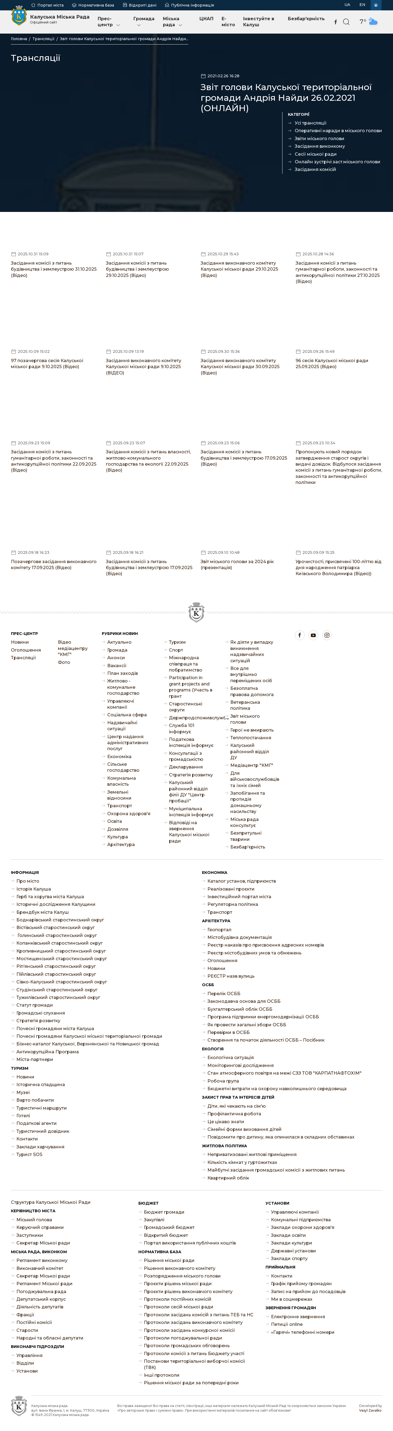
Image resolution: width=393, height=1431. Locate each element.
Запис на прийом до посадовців (308, 1291)
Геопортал (219, 929)
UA (347, 4)
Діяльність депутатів (39, 1306)
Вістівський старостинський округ (55, 927)
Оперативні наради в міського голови (338, 130)
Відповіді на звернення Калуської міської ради (189, 832)
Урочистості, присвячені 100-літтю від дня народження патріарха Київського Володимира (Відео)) (339, 567)
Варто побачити (35, 1100)
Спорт (176, 650)
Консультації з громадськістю (186, 756)
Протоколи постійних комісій (178, 1299)
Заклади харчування (40, 1146)
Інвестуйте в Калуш (258, 21)
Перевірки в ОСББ (228, 1032)
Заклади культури (291, 1243)
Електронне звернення (298, 1316)
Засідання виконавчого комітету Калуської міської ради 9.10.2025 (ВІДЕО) (143, 367)
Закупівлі (154, 1219)
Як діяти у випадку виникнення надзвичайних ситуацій (251, 651)
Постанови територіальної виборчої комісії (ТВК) (194, 1364)
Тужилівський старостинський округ (58, 997)
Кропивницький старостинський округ (61, 951)
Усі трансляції (311, 123)
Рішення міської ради (169, 1260)
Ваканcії (117, 665)
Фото (64, 662)
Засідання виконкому (320, 146)
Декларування (186, 767)
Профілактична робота (234, 1113)
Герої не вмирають (252, 730)
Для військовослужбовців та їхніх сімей (253, 779)
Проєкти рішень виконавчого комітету (188, 1291)
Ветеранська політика (245, 705)
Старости (27, 1330)
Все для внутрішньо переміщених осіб (251, 674)
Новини (20, 642)
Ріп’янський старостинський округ (56, 966)
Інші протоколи (162, 1375)
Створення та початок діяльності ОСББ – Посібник (265, 1040)
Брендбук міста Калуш (42, 912)
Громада (143, 22)
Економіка (119, 756)
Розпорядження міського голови (182, 1276)
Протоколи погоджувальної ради (183, 1338)
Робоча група (223, 1081)
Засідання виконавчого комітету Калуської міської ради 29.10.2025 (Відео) (239, 269)
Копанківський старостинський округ (59, 943)
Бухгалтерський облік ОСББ (239, 1009)
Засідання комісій (315, 169)
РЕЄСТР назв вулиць (231, 976)
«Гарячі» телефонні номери (303, 1332)
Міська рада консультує (244, 822)
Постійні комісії (34, 1322)
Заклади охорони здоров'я (302, 1227)
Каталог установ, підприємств (241, 881)
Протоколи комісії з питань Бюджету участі (194, 1353)
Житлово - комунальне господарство (123, 687)
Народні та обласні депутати (50, 1338)
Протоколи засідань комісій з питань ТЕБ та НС (199, 1314)
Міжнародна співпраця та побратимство (185, 664)
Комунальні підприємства (301, 1219)
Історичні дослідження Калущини (56, 904)
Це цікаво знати (225, 1121)
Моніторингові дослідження (240, 1065)
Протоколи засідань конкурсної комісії (189, 1330)
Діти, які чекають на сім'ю (236, 1106)
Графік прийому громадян (301, 1283)
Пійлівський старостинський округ (56, 974)
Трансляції (43, 38)
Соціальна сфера (127, 714)
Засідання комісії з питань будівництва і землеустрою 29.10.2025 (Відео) (137, 269)
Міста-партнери (34, 1059)
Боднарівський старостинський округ (60, 920)
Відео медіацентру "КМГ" (73, 648)
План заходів (122, 673)
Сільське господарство (123, 767)
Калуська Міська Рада (60, 19)
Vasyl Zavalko (370, 1410)
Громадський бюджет (169, 1227)
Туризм (177, 642)
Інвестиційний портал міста (239, 896)
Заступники (29, 1235)
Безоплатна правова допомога (252, 691)
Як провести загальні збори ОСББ (246, 1024)
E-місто (228, 21)
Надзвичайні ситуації (122, 725)
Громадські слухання (40, 1013)
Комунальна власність (121, 781)
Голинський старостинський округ (56, 935)
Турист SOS (29, 1154)
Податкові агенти (36, 1123)
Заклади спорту (289, 1258)
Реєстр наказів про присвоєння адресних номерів (265, 945)
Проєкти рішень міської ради (178, 1283)
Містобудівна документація (239, 937)
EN (362, 4)
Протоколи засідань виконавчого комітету (193, 1322)
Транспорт (119, 805)
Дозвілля (117, 829)
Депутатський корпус (41, 1299)
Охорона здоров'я (128, 813)
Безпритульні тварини (245, 836)
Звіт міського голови (245, 719)
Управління (29, 1355)
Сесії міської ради (316, 154)
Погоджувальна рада (41, 1291)
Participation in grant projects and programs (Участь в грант (190, 687)
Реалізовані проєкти (231, 889)
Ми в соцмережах (291, 1299)
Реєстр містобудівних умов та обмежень (254, 953)
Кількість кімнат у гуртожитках (242, 1162)
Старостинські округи (185, 706)
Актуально (119, 642)
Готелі (23, 1115)
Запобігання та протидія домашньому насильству (247, 802)
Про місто (27, 881)
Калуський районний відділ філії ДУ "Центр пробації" (188, 791)
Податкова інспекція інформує (191, 742)
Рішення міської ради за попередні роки (191, 1382)
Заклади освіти (288, 1235)
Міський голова (34, 1219)
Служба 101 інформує (181, 728)
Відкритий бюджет (166, 1235)
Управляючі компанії (120, 704)
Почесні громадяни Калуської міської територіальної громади (89, 1036)
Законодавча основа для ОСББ (244, 1001)
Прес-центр (109, 22)
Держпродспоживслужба (191, 717)
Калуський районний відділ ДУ (249, 751)
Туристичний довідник (42, 1131)
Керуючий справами (40, 1227)
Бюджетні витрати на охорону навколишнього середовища (277, 1088)
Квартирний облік (228, 1178)
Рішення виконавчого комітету (179, 1268)
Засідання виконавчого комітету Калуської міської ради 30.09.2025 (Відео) (240, 367)
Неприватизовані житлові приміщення (252, 1154)
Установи (27, 1371)
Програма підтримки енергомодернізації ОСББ (263, 1016)
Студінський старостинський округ (56, 989)
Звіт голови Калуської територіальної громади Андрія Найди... (124, 38)
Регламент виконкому (41, 1260)
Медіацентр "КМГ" (251, 765)
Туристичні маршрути (41, 1108)
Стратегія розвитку (191, 774)
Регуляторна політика (232, 904)
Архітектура (121, 844)
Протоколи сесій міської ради (178, 1306)
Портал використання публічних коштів (190, 1243)
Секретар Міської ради (43, 1243)
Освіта (114, 821)
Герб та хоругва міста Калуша (50, 896)
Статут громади (34, 1005)
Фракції (25, 1314)
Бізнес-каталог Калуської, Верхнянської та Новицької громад (87, 1043)
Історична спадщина (40, 1084)
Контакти (27, 1139)
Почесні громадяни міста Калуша (55, 1028)
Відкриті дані (142, 5)
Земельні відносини (119, 795)
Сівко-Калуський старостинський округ (61, 981)
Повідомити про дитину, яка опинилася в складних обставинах (281, 1137)
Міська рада (173, 22)
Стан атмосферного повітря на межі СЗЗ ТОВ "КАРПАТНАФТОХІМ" (284, 1073)
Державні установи (293, 1250)
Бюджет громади (164, 1212)
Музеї (23, 1092)
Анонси (116, 657)
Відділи (25, 1363)
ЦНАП (206, 18)
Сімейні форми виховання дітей (244, 1129)
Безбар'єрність (306, 18)
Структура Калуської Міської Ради (51, 1202)
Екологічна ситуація (230, 1057)
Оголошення (26, 650)
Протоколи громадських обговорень (187, 1345)
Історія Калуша (33, 889)
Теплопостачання (250, 737)
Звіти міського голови (319, 138)
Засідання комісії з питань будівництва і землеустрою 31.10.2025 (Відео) (54, 269)
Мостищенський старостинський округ (61, 958)
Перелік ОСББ (223, 993)
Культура (117, 836)
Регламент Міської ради (44, 1283)
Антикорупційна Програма (47, 1051)
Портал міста (50, 5)
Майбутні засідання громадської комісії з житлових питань (276, 1170)
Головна (19, 38)
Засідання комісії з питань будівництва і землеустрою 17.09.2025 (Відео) (244, 458)
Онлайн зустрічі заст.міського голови (337, 161)
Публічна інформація (192, 5)
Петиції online (287, 1324)
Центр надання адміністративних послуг (127, 743)
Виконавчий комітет (39, 1268)
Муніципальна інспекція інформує (191, 811)
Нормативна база (96, 5)
